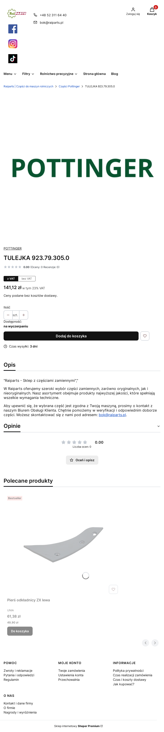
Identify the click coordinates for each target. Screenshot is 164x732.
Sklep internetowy (77, 726)
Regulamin (11, 679)
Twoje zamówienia (71, 670)
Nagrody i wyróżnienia (20, 712)
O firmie (9, 708)
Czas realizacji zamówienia (132, 675)
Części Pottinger (69, 86)
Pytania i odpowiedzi (19, 675)
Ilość (7, 307)
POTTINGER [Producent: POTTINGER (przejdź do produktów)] (13, 248)
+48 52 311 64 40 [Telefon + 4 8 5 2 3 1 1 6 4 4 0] (53, 15)
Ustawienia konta (70, 675)
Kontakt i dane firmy (18, 703)
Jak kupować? (123, 684)
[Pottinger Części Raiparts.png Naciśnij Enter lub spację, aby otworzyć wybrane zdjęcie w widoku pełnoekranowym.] (82, 167)
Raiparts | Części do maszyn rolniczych (28, 86)
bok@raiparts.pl (112, 414)
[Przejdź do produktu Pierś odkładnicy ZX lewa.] (63, 545)
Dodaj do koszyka (71, 336)
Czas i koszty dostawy (129, 679)
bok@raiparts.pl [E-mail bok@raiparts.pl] (51, 22)
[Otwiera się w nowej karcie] (12, 29)
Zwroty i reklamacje (18, 670)
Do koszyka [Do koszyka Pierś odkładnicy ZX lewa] (20, 631)
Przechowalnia (69, 679)
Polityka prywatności (128, 670)
